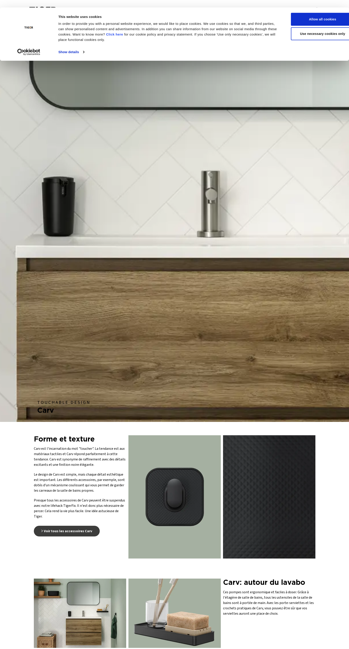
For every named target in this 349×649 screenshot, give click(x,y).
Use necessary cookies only (312, 26)
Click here (137, 27)
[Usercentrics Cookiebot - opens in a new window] (28, 44)
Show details (68, 44)
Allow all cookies (312, 12)
